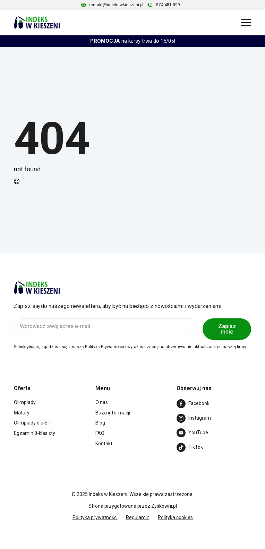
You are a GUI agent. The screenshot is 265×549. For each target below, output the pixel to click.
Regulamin (137, 517)
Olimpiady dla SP (32, 423)
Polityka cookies (175, 517)
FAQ (99, 433)
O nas (101, 402)
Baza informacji (112, 412)
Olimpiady (25, 402)
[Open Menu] (246, 22)
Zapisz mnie (227, 329)
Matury (21, 412)
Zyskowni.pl (164, 506)
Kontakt (103, 443)
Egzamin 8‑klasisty (34, 433)
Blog (100, 423)
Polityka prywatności (95, 517)
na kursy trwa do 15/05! (132, 41)
